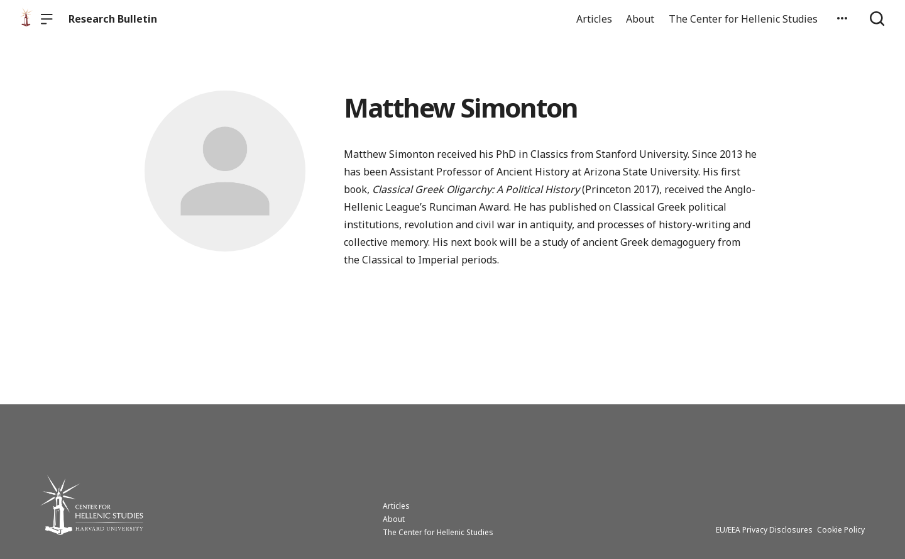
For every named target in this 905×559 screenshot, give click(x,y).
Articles (594, 19)
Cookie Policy (841, 529)
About (640, 19)
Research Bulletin (113, 19)
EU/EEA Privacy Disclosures (764, 529)
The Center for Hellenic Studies (743, 19)
